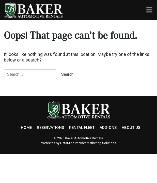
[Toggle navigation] (149, 10)
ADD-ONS (108, 127)
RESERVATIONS (50, 127)
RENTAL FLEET (82, 127)
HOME (26, 127)
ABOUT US (131, 127)
